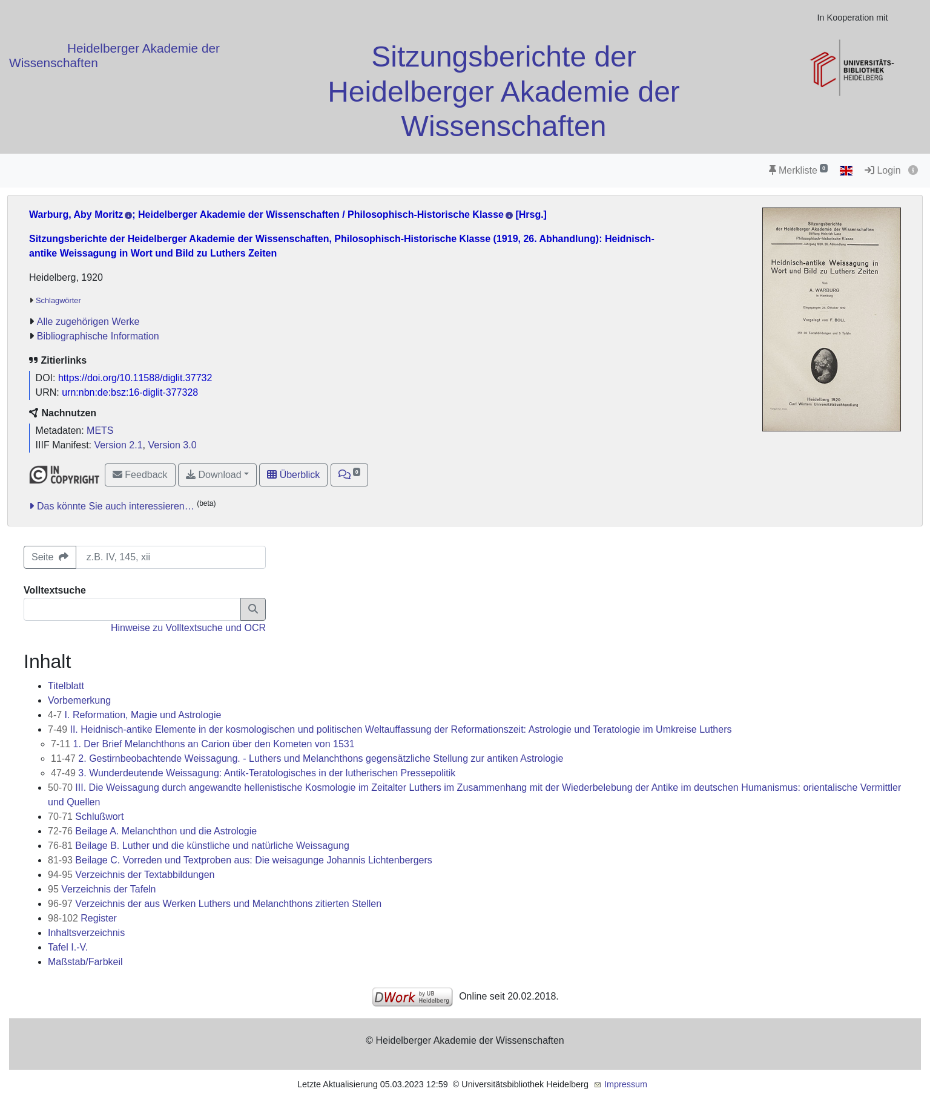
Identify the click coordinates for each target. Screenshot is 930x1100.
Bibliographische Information (98, 336)
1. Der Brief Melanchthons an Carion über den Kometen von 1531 (203, 744)
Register (82, 918)
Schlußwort (86, 816)
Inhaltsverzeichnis (86, 933)
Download (214, 475)
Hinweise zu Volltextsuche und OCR (188, 628)
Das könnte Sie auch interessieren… (115, 506)
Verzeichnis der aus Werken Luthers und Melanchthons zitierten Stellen (214, 904)
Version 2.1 (118, 445)
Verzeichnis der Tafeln (102, 889)
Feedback (140, 475)
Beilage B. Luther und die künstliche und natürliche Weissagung (198, 845)
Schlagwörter (58, 300)
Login (883, 170)
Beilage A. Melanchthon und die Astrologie (152, 831)
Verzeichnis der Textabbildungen (131, 874)
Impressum (625, 1084)
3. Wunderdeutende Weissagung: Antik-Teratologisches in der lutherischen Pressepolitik (253, 773)
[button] (350, 474)
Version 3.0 (172, 445)
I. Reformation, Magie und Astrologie (134, 715)
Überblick (293, 475)
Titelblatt (66, 686)
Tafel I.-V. (68, 947)
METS (100, 430)
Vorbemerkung (79, 700)
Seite (49, 557)
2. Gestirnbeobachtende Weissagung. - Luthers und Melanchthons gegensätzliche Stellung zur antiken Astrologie (307, 758)
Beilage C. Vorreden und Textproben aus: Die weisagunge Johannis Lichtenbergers (240, 860)
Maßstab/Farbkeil (85, 962)
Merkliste (798, 170)
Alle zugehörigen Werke (88, 321)
